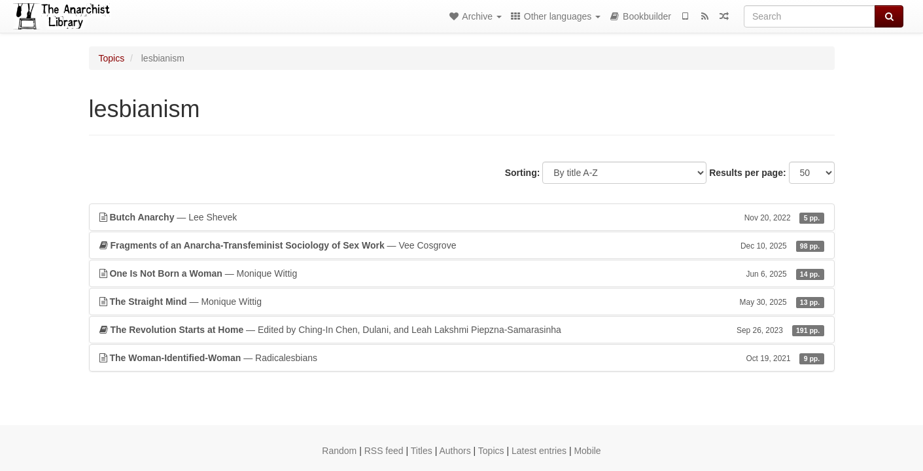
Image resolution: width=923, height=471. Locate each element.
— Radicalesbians (461, 357)
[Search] (809, 16)
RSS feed (384, 450)
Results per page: (747, 172)
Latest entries (539, 450)
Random (339, 450)
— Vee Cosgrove (461, 245)
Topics (112, 58)
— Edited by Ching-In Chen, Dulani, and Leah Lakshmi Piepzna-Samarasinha (461, 329)
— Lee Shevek (461, 217)
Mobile (587, 450)
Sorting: (522, 172)
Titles (421, 450)
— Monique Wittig (461, 273)
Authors (454, 450)
